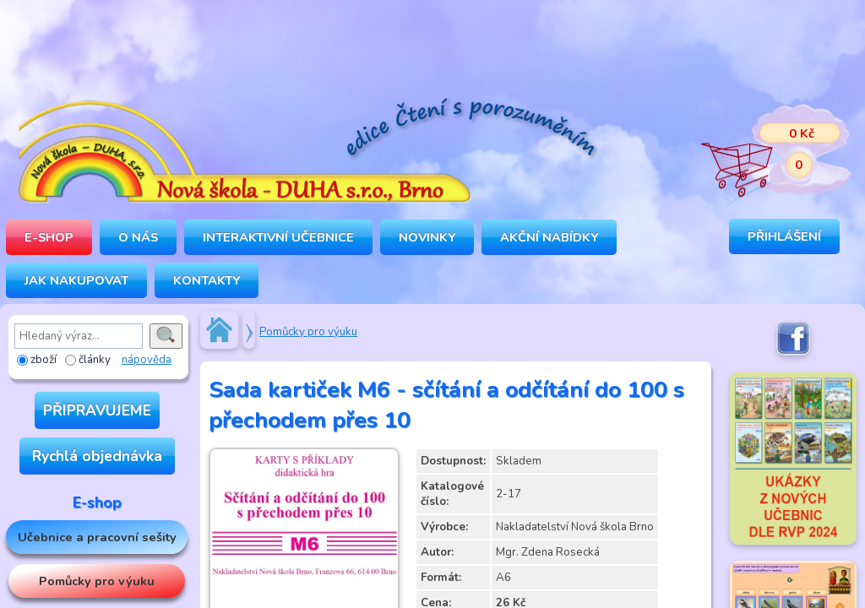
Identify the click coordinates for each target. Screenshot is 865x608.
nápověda (146, 359)
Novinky (427, 237)
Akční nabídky (549, 237)
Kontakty (206, 280)
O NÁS (138, 237)
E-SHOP (48, 237)
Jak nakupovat (76, 280)
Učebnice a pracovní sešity (97, 537)
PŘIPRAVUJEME (97, 410)
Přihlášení (784, 236)
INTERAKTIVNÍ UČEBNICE (278, 237)
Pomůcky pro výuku (97, 581)
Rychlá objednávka (97, 456)
